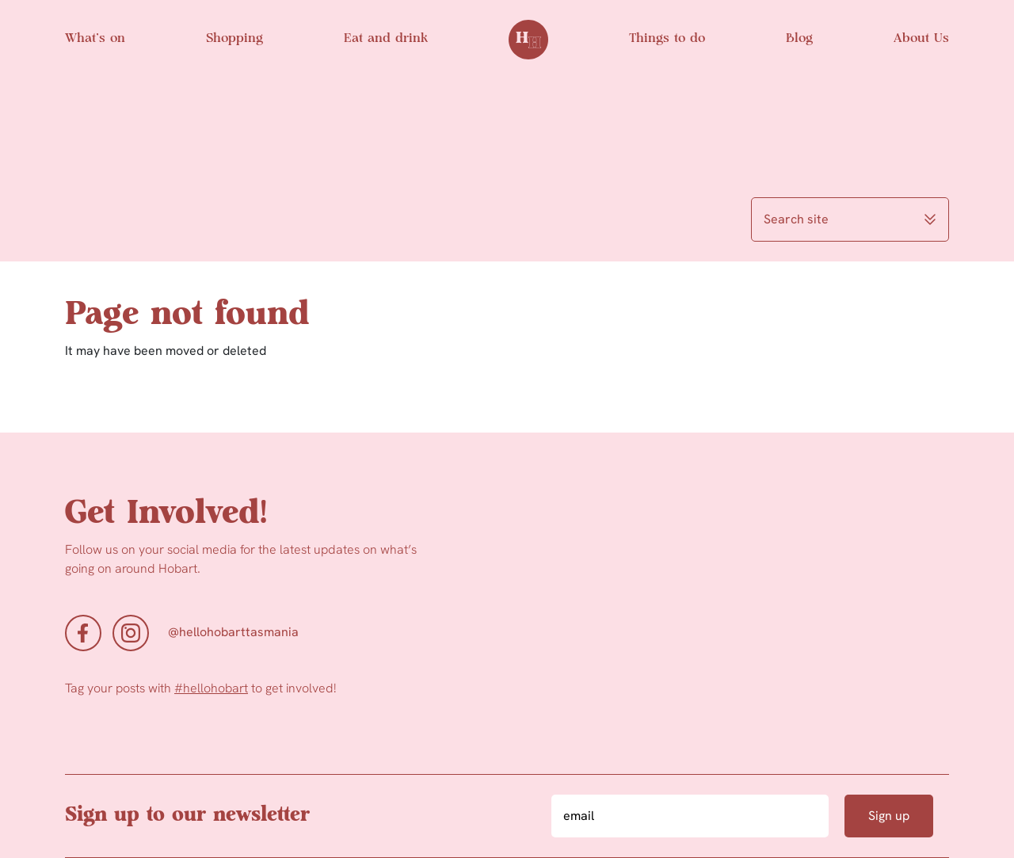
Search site (850, 219)
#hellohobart (211, 688)
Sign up (888, 815)
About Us (921, 38)
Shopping (234, 38)
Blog (799, 38)
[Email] (690, 816)
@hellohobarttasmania (233, 631)
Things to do (667, 38)
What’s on (95, 38)
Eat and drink (386, 38)
